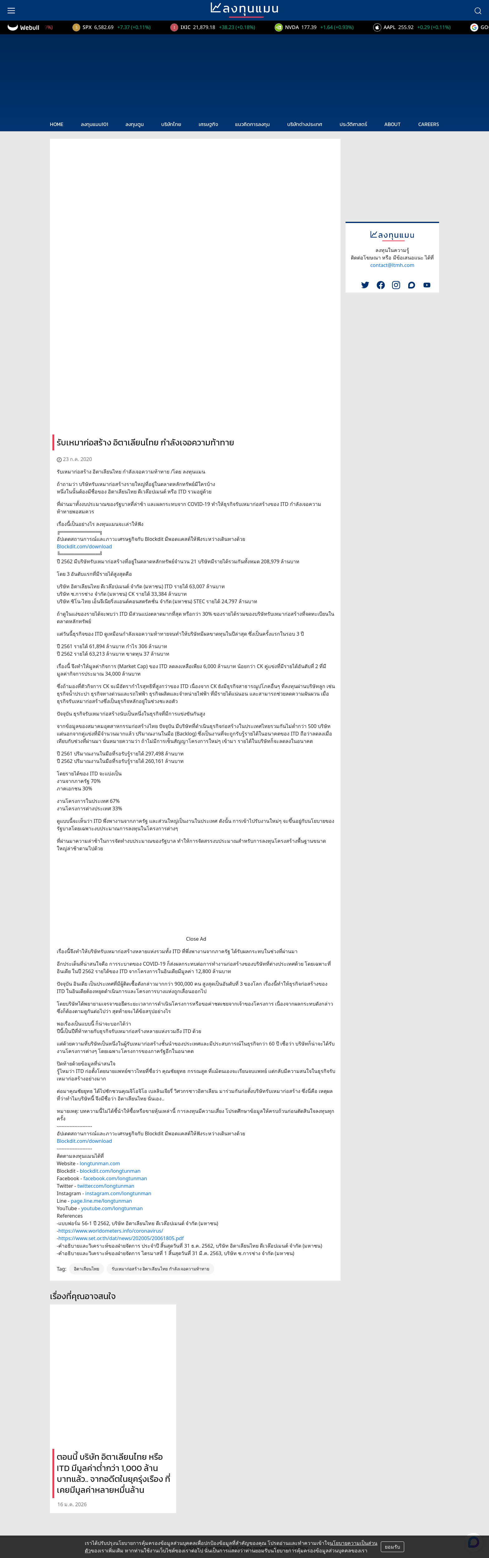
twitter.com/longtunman (105, 1185)
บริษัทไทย (171, 124)
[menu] (11, 10)
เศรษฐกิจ (208, 124)
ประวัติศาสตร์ (353, 124)
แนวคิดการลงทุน (252, 124)
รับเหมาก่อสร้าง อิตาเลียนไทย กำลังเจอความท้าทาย (160, 1269)
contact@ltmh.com (392, 265)
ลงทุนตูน (134, 124)
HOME (56, 124)
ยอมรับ (392, 1546)
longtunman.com (100, 1163)
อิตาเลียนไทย (86, 1269)
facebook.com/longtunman (115, 1178)
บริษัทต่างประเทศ (304, 124)
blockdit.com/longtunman (110, 1170)
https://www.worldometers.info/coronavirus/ (110, 1230)
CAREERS (428, 124)
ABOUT (392, 124)
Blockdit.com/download (84, 546)
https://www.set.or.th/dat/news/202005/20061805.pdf (121, 1238)
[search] (478, 10)
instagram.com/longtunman (118, 1193)
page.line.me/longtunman (101, 1200)
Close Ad (196, 938)
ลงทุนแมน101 (94, 124)
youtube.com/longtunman (112, 1208)
